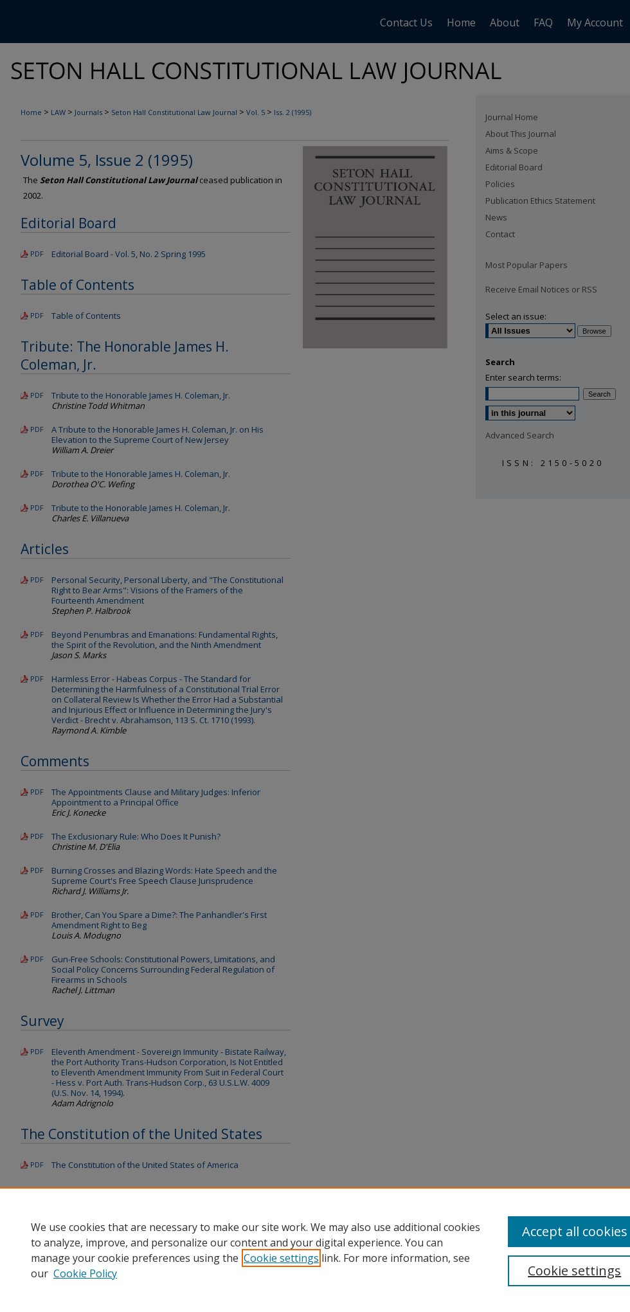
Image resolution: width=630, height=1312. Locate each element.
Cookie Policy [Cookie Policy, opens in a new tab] (85, 1273)
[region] (315, 1249)
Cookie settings (281, 1258)
